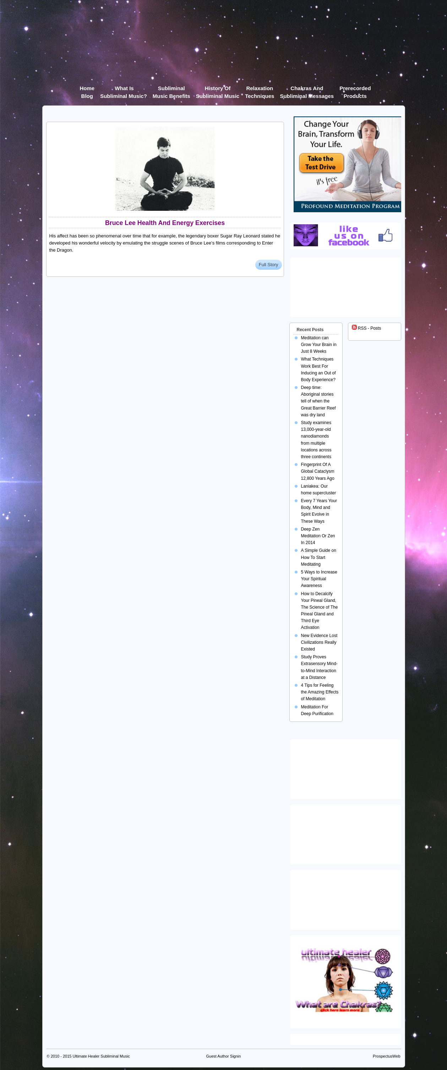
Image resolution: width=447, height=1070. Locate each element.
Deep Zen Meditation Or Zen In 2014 (318, 536)
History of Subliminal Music (218, 89)
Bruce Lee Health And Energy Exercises (165, 222)
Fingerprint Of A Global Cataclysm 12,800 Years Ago (317, 471)
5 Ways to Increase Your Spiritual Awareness (319, 579)
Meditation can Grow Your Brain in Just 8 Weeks (319, 344)
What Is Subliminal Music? (123, 89)
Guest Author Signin (223, 1056)
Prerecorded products (355, 89)
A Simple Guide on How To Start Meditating (318, 557)
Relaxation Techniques (259, 89)
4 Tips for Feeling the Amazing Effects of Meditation (320, 692)
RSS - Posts (366, 328)
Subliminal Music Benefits (171, 89)
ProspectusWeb (386, 1056)
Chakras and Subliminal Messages (307, 89)
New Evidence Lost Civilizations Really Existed (319, 642)
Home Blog (87, 89)
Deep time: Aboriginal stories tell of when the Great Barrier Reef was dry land (318, 401)
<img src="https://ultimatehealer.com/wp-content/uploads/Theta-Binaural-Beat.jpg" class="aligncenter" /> (347, 898)
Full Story (268, 264)
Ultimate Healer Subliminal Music (101, 1056)
